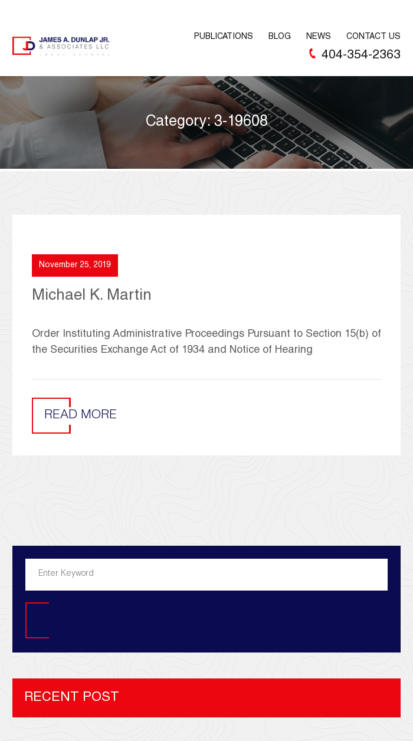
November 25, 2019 (75, 265)
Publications (223, 37)
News (318, 37)
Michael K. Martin (92, 296)
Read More (80, 415)
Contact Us (373, 37)
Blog (279, 37)
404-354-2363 (361, 56)
